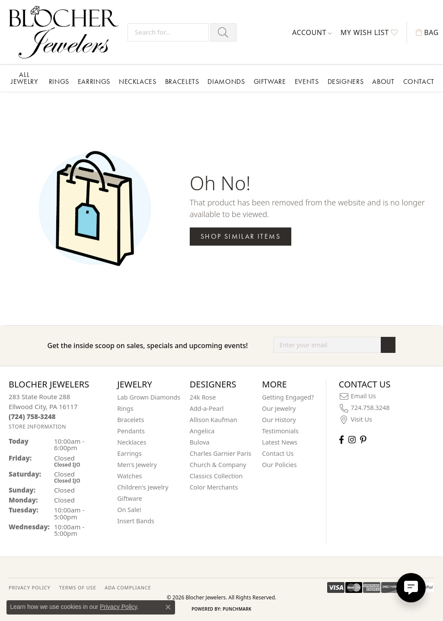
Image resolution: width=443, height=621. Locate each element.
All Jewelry (24, 78)
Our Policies (279, 465)
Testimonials (280, 431)
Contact (418, 81)
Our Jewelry (279, 408)
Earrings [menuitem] (129, 453)
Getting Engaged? (288, 397)
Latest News (279, 442)
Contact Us (277, 453)
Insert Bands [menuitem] (135, 521)
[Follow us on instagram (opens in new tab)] (352, 439)
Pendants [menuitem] (131, 431)
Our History (279, 420)
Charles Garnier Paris (221, 453)
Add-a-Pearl (207, 408)
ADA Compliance (128, 587)
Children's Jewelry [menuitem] (142, 487)
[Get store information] (37, 426)
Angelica (202, 431)
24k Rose (203, 397)
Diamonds (226, 81)
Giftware (270, 81)
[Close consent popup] (168, 607)
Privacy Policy (118, 606)
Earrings (94, 81)
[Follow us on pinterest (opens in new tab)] (363, 439)
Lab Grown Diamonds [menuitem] (148, 397)
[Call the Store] (32, 416)
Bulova (200, 442)
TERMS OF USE (77, 587)
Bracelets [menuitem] (130, 420)
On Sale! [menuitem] (129, 510)
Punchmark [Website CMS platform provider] (237, 609)
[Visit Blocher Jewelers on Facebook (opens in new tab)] (341, 439)
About (383, 81)
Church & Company (218, 465)
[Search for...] (168, 32)
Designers (346, 81)
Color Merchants (214, 487)
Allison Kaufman (213, 420)
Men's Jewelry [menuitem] (137, 465)
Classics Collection (216, 476)
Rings (59, 81)
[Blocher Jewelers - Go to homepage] (65, 32)
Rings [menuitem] (125, 408)
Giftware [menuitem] (129, 498)
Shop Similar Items (240, 236)
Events (307, 81)
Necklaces (137, 81)
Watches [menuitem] (129, 476)
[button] (312, 32)
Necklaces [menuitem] (131, 442)
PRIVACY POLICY (30, 587)
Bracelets (182, 81)
